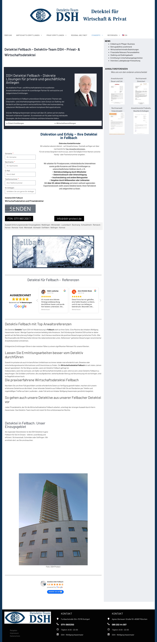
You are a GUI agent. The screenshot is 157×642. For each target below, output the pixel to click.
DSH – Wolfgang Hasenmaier (72, 635)
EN (126, 35)
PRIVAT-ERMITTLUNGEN (58, 35)
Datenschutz (15, 636)
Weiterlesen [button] (45, 310)
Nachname (9, 155)
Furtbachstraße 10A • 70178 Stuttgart (75, 619)
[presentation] (21, 192)
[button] (100, 301)
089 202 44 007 (119, 624)
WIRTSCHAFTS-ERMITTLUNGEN (30, 35)
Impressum (14, 633)
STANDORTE (98, 35)
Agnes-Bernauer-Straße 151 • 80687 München (129, 619)
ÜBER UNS (8, 35)
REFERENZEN (115, 35)
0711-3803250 (67, 624)
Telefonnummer (11, 172)
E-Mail (7, 163)
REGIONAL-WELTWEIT (79, 35)
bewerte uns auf (55, 592)
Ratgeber (13, 630)
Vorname (8, 146)
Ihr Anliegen (9, 181)
